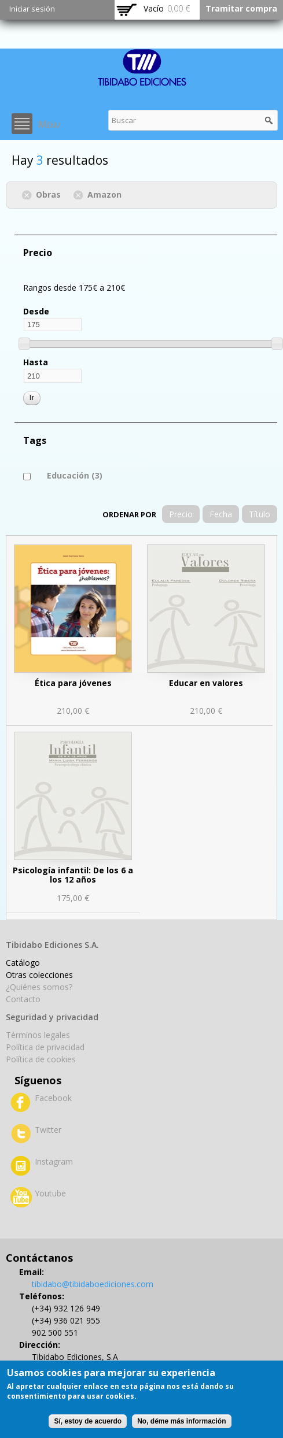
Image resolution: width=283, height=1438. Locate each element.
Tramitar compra (241, 8)
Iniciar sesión (32, 9)
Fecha (221, 514)
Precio (181, 514)
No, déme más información (181, 1421)
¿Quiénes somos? (39, 986)
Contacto (23, 999)
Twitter (48, 1129)
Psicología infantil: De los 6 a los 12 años (73, 875)
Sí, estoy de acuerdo (88, 1421)
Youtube (50, 1193)
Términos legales (38, 1034)
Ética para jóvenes (73, 682)
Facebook (53, 1097)
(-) (28, 193)
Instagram (54, 1161)
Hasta (35, 362)
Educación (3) (74, 475)
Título (259, 514)
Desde (36, 311)
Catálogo (23, 962)
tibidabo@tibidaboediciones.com (92, 1283)
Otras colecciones (39, 974)
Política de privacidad (45, 1047)
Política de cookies (41, 1059)
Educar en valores (206, 682)
